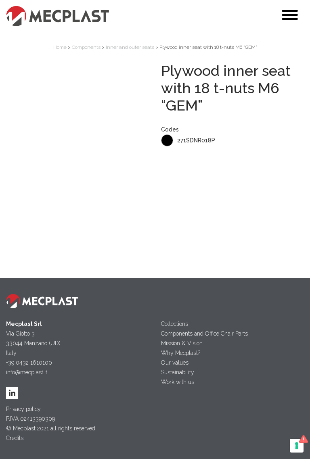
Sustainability (177, 372)
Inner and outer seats (130, 47)
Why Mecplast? (180, 353)
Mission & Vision (182, 343)
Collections (174, 324)
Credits (14, 438)
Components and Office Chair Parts (204, 333)
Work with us (177, 382)
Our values (175, 362)
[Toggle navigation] (290, 16)
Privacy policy (23, 409)
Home (60, 47)
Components (86, 47)
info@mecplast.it (26, 372)
